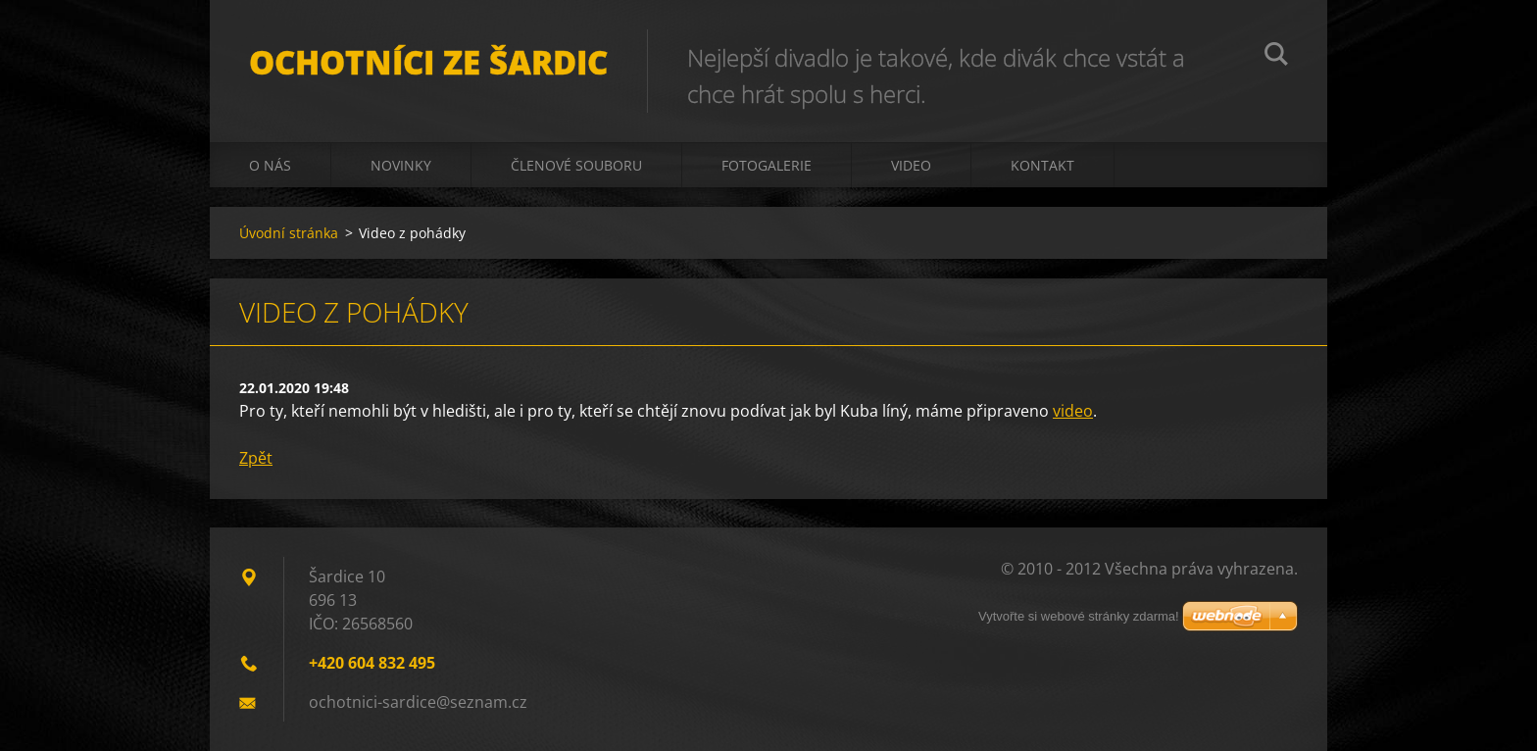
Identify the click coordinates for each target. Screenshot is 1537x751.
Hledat (1276, 57)
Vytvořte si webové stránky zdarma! (1078, 616)
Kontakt (1042, 165)
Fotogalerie (766, 165)
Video (911, 165)
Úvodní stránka (288, 233)
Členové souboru (576, 165)
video (1073, 411)
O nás (270, 165)
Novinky (401, 165)
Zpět (256, 458)
